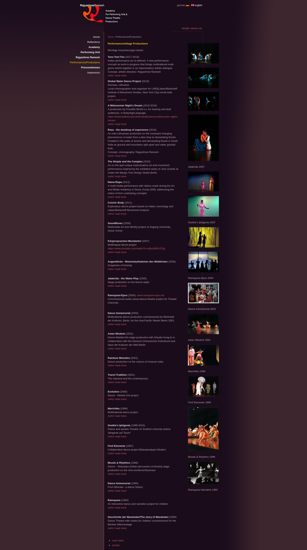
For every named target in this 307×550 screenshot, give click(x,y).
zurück (115, 545)
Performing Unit (90, 52)
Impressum (93, 72)
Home (96, 36)
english (198, 5)
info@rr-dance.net (192, 28)
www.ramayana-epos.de (150, 295)
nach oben (118, 540)
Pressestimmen (90, 67)
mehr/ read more (117, 75)
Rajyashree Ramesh (88, 57)
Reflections (93, 42)
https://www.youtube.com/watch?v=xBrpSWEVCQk (136, 248)
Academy (94, 47)
